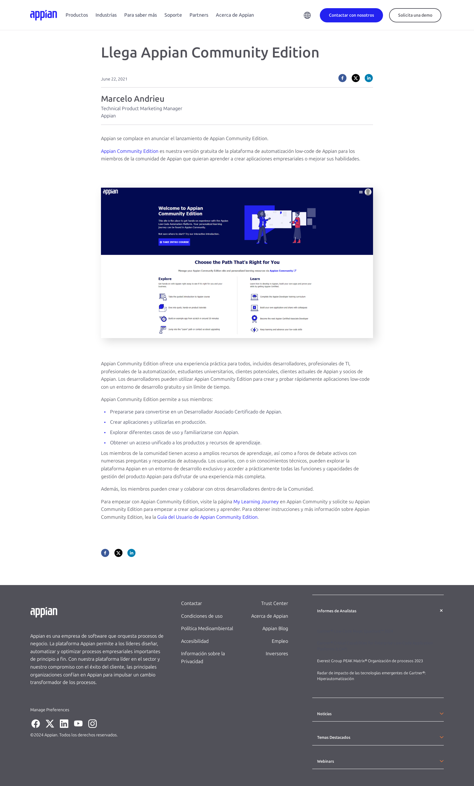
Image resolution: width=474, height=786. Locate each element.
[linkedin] (369, 78)
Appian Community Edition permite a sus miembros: (157, 399)
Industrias (106, 15)
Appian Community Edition (129, 151)
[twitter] (356, 78)
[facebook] (342, 78)
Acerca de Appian (235, 15)
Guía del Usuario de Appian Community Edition (207, 517)
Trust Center (274, 603)
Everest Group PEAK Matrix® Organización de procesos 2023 (370, 661)
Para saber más (140, 15)
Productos (77, 15)
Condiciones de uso (201, 616)
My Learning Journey (256, 502)
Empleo (280, 641)
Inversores (277, 653)
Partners (199, 15)
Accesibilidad (195, 641)
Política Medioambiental (207, 628)
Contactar (191, 603)
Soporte (173, 15)
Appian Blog (275, 628)
